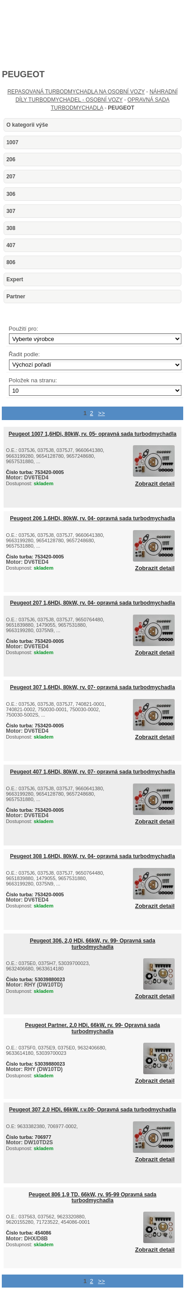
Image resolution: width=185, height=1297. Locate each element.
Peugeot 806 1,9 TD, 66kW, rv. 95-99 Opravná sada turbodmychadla (93, 1197)
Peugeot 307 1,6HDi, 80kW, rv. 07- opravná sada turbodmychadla (92, 687)
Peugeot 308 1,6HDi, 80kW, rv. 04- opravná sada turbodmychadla (92, 856)
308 (10, 228)
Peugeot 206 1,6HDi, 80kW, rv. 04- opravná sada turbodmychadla (92, 518)
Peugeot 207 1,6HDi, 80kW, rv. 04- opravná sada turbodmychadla (92, 603)
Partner (15, 296)
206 (10, 159)
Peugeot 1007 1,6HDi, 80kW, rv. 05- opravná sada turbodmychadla (92, 434)
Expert (14, 279)
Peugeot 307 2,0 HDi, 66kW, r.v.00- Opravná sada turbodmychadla (92, 1110)
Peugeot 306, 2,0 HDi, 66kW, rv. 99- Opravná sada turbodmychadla (92, 944)
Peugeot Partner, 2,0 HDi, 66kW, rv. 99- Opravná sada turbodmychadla (92, 1028)
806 (10, 262)
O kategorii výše (27, 125)
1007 (12, 142)
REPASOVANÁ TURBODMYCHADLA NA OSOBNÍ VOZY (76, 92)
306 (10, 194)
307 (10, 211)
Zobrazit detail (155, 484)
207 (10, 176)
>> (101, 413)
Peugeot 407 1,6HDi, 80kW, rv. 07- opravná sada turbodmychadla (92, 772)
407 (10, 245)
